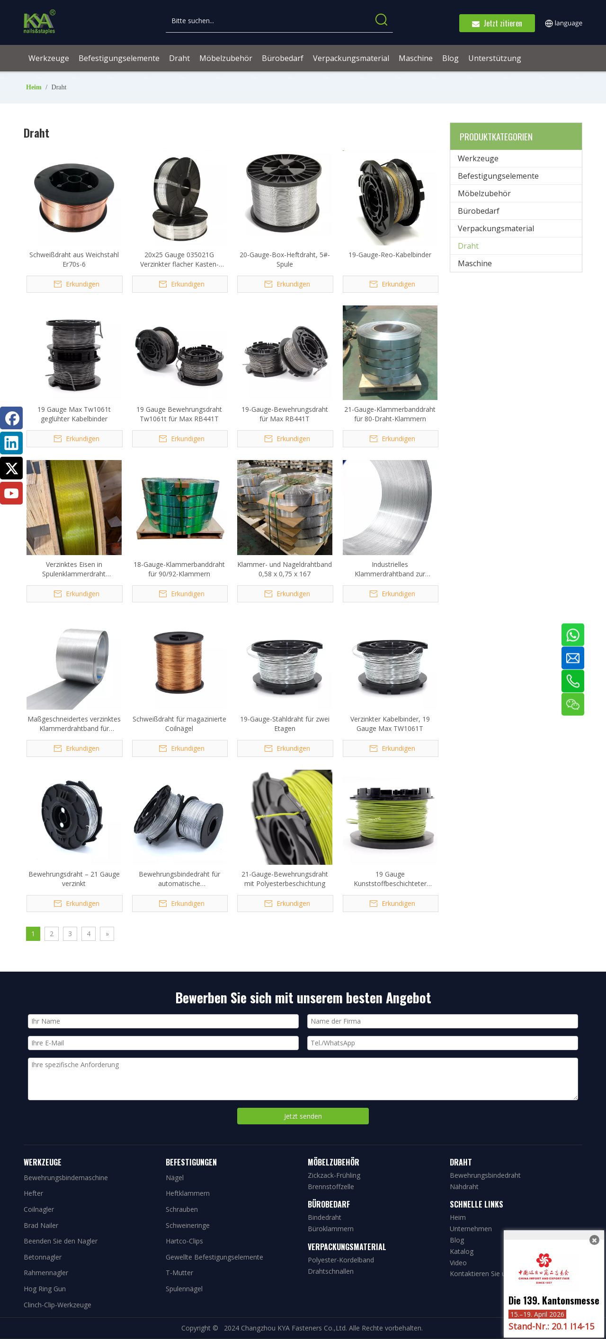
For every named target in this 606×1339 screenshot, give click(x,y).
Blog (457, 1239)
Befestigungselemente (498, 176)
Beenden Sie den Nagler (61, 1240)
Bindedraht (324, 1217)
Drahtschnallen (331, 1271)
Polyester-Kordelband (341, 1259)
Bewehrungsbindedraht (485, 1175)
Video (458, 1262)
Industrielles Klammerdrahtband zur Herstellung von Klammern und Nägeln (390, 569)
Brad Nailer (41, 1225)
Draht (468, 246)
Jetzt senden (303, 1116)
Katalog (461, 1251)
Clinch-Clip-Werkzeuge (57, 1304)
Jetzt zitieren (497, 23)
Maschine (475, 263)
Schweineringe (188, 1225)
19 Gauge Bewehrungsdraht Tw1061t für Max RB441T (179, 414)
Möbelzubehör (484, 193)
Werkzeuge (478, 158)
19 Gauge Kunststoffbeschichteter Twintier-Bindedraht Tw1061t (390, 878)
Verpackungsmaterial (496, 228)
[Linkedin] (11, 443)
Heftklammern (188, 1193)
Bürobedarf (478, 211)
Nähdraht (464, 1186)
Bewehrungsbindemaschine (66, 1177)
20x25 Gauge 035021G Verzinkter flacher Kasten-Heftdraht (179, 259)
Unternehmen (471, 1228)
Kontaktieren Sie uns (481, 1273)
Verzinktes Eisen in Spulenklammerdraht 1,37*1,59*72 (74, 569)
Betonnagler (43, 1256)
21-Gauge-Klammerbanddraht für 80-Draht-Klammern (390, 414)
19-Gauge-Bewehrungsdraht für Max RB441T (284, 414)
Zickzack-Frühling (334, 1175)
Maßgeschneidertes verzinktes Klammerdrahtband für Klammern (74, 723)
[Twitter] (11, 468)
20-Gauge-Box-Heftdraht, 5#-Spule (285, 259)
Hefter (33, 1193)
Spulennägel (184, 1288)
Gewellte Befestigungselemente (214, 1256)
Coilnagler (39, 1209)
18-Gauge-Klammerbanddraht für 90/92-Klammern (179, 569)
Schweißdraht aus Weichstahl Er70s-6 (74, 259)
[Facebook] (11, 418)
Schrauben (182, 1209)
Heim (458, 1217)
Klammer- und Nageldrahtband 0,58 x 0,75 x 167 (284, 569)
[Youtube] (11, 493)
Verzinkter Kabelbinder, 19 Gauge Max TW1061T (390, 723)
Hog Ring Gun (45, 1288)
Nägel (175, 1177)
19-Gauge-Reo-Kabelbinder (389, 254)
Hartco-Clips (184, 1240)
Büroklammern (331, 1228)
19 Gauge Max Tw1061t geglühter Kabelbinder (74, 414)
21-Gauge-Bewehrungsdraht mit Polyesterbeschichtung (284, 878)
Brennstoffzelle (331, 1186)
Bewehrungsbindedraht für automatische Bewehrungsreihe (179, 878)
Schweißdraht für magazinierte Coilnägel (179, 723)
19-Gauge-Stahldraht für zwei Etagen (285, 723)
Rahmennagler (46, 1272)
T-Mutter (179, 1272)
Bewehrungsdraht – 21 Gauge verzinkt (74, 878)
